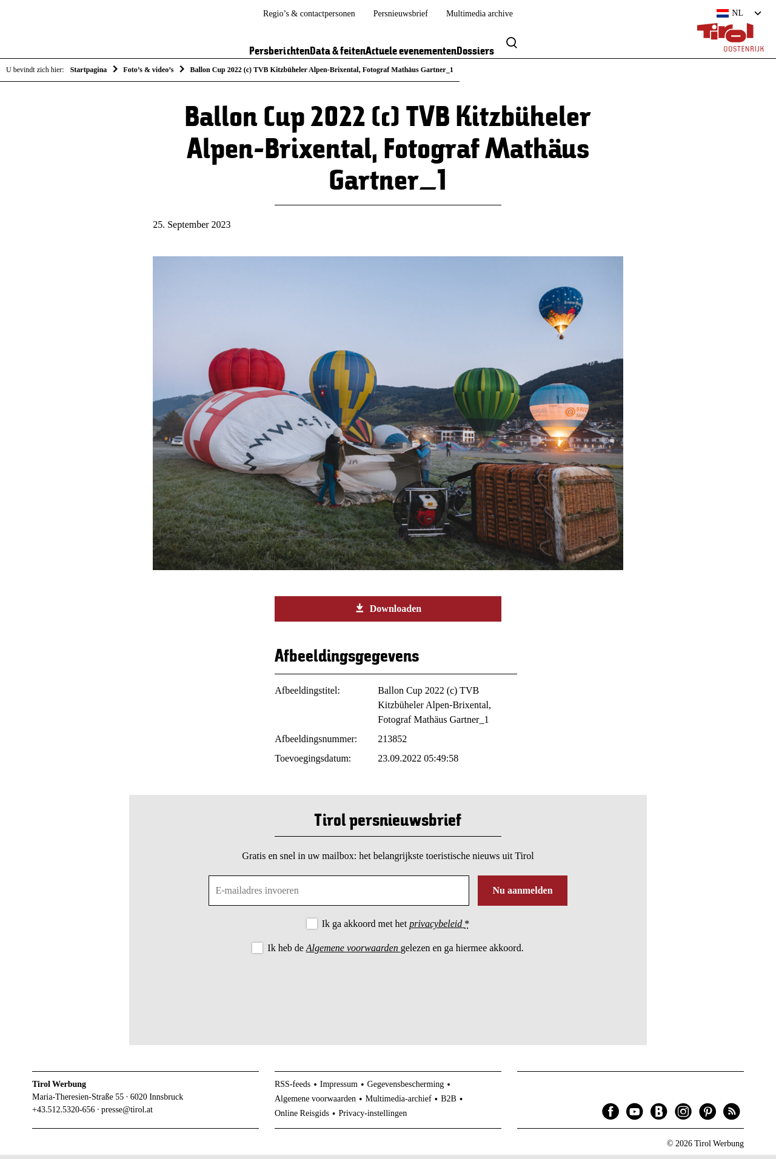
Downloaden (388, 612)
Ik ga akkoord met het (395, 928)
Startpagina (88, 69)
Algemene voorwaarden (353, 952)
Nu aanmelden (522, 895)
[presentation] (388, 993)
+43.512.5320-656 (63, 1113)
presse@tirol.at (127, 1113)
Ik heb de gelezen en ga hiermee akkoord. (395, 952)
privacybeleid (436, 928)
